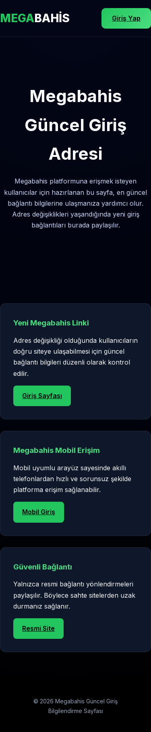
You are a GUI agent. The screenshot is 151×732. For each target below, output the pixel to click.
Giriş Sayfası (42, 396)
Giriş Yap (126, 18)
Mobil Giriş (38, 512)
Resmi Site (38, 628)
